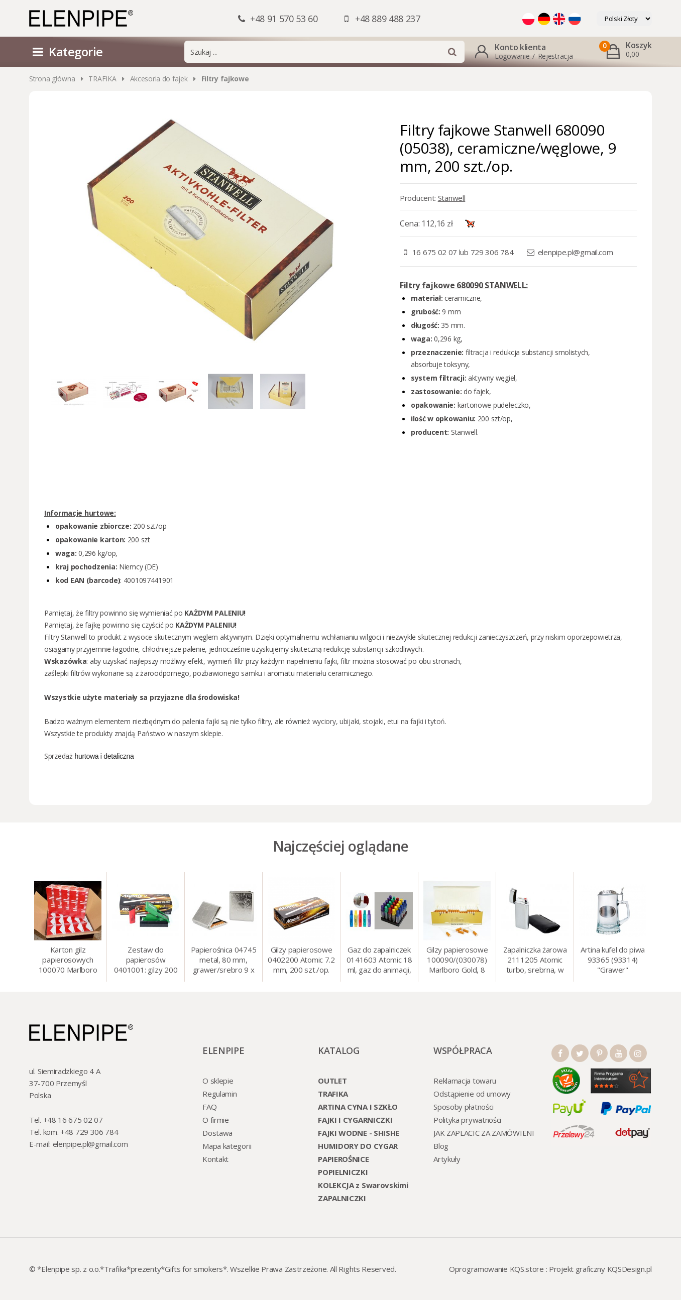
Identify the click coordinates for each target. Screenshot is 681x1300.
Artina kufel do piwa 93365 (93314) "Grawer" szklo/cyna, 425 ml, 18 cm (613, 960)
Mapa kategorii (227, 1146)
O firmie (215, 1120)
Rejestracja (555, 56)
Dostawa (217, 1133)
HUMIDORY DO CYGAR (358, 1146)
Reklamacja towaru (464, 1081)
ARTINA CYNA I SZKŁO (357, 1107)
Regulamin (219, 1094)
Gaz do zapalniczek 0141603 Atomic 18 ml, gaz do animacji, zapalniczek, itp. (379, 960)
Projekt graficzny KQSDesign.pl (600, 1269)
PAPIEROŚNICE (343, 1159)
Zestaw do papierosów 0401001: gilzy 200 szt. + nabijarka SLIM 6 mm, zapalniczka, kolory (146, 960)
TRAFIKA (102, 78)
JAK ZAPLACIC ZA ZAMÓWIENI (483, 1133)
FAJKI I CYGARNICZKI (355, 1120)
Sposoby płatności (463, 1107)
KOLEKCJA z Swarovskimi (363, 1185)
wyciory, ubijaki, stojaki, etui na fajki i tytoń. (379, 721)
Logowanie (512, 56)
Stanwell (452, 198)
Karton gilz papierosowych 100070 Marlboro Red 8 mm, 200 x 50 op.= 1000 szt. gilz (68, 960)
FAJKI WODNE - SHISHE (358, 1133)
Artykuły (447, 1159)
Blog (440, 1146)
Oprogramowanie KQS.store (496, 1269)
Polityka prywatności (467, 1120)
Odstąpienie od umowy (472, 1094)
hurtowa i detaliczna (104, 756)
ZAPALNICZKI (342, 1198)
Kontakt (215, 1159)
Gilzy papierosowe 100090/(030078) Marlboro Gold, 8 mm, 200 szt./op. (457, 960)
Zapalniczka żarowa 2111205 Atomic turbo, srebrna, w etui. (535, 960)
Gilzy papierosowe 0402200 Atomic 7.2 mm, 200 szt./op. (301, 959)
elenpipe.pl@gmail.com (575, 252)
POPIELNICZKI (343, 1172)
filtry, (266, 721)
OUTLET (332, 1081)
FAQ (209, 1107)
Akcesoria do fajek (159, 78)
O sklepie (217, 1081)
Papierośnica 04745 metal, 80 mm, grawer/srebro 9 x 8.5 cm (224, 960)
